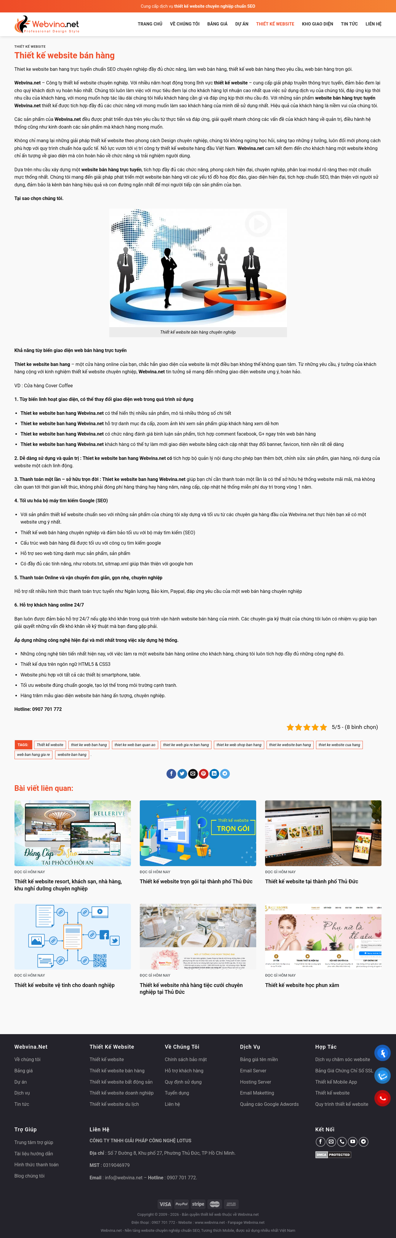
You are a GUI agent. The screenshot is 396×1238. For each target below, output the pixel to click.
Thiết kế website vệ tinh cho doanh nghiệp (65, 985)
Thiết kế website (275, 24)
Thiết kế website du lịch (114, 1104)
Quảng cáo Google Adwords (269, 1104)
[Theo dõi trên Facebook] (321, 1142)
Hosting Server (255, 1082)
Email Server (253, 1071)
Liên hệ (373, 24)
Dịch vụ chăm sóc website (342, 1059)
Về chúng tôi (185, 24)
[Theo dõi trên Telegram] (363, 1142)
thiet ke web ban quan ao (135, 745)
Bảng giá (217, 24)
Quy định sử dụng (183, 1082)
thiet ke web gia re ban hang (186, 745)
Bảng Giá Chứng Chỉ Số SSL (344, 1071)
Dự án (241, 24)
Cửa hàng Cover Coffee (48, 385)
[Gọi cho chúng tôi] (342, 1142)
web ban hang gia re (33, 754)
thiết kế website (107, 140)
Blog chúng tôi (30, 1176)
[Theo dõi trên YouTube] (352, 1142)
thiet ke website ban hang (290, 745)
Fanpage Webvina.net (246, 1222)
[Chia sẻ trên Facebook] (171, 774)
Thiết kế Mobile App (336, 1082)
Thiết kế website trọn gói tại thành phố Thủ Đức (196, 881)
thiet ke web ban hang (89, 745)
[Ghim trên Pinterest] (204, 774)
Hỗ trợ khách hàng (184, 1071)
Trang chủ (150, 24)
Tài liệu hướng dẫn (34, 1154)
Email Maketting (257, 1093)
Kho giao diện (318, 24)
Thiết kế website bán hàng (117, 1071)
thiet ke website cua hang (339, 745)
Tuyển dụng (177, 1093)
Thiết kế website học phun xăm (302, 985)
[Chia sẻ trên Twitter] (182, 774)
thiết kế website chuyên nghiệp (104, 372)
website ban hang (72, 754)
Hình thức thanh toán (37, 1164)
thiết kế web (211, 1214)
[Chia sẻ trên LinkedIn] (214, 774)
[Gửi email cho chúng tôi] (331, 1142)
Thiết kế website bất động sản (121, 1082)
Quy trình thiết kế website (341, 1104)
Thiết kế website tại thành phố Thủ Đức (311, 881)
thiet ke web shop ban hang (239, 745)
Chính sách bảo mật (186, 1059)
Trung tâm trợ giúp (34, 1142)
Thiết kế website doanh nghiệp (122, 1093)
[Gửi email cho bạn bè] (193, 774)
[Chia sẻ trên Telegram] (225, 774)
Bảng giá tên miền (259, 1059)
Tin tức (349, 24)
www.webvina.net (210, 1222)
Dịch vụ (22, 1093)
